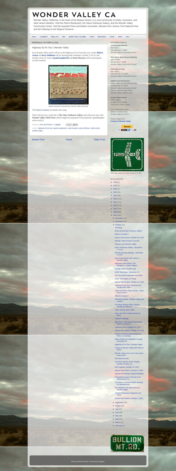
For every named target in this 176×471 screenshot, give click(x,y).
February (119, 426)
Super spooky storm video (125, 310)
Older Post (99, 139)
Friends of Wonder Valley (121, 121)
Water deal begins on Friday (125, 279)
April (117, 419)
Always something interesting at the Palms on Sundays (128, 335)
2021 (115, 195)
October (118, 225)
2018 (115, 205)
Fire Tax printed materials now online (129, 275)
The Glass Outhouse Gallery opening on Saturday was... (129, 383)
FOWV (92, 37)
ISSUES (112, 37)
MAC (127, 37)
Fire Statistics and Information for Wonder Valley (127, 389)
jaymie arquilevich (60, 128)
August (118, 406)
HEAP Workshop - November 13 (127, 272)
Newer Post (38, 139)
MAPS (120, 37)
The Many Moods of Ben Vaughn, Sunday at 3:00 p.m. (127, 306)
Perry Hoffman (48, 55)
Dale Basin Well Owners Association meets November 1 (128, 323)
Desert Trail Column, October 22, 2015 (129, 282)
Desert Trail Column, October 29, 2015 (129, 238)
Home (34, 37)
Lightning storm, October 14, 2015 (128, 327)
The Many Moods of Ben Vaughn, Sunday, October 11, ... (127, 363)
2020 (115, 199)
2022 (115, 192)
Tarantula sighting (121, 318)
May (117, 416)
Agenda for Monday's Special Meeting (129, 374)
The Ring (118, 228)
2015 (115, 215)
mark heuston (73, 128)
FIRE (63, 37)
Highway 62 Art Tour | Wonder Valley (128, 344)
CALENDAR (43, 37)
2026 (115, 182)
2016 (115, 212)
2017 (115, 209)
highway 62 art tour (45, 128)
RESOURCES (102, 37)
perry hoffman (84, 128)
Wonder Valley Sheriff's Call (125, 269)
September (119, 402)
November (119, 221)
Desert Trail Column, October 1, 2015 (129, 398)
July (117, 409)
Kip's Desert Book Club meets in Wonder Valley (127, 259)
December (119, 218)
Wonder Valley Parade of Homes (127, 241)
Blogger (101, 461)
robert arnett (95, 128)
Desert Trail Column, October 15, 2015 (129, 330)
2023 (115, 189)
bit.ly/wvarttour (42, 110)
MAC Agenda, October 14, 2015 (127, 367)
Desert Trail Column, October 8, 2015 (129, 370)
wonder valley (37, 131)
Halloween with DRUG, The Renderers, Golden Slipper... (126, 264)
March (117, 422)
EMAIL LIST (55, 37)
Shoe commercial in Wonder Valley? (128, 231)
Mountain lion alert (122, 358)
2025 (115, 185)
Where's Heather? (121, 234)
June (117, 412)
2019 (115, 202)
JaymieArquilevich (61, 58)
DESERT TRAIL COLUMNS (77, 37)
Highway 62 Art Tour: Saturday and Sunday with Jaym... (128, 286)
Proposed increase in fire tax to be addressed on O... (128, 378)
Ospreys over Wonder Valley (125, 244)
